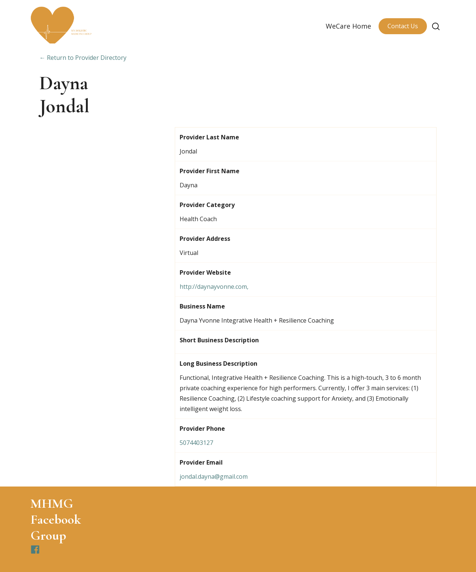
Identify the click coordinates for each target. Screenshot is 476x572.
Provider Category (207, 205)
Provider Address (205, 239)
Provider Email (201, 462)
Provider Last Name (209, 137)
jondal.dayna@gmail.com (214, 476)
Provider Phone (202, 428)
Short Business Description (219, 340)
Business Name (202, 306)
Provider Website (205, 272)
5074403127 (196, 443)
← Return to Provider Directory (82, 58)
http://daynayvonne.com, (214, 286)
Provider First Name (209, 171)
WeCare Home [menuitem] (348, 26)
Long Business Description (218, 363)
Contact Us (402, 26)
